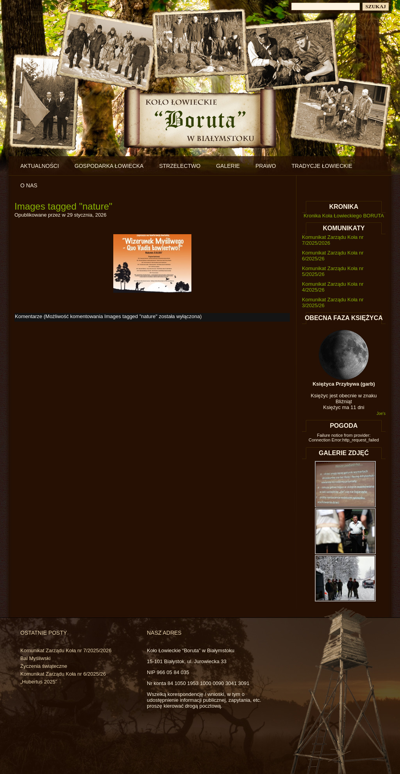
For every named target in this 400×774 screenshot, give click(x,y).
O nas (29, 185)
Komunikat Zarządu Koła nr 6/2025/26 (63, 674)
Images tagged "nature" (63, 206)
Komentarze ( (107, 316)
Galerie (228, 166)
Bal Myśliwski (35, 658)
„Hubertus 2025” (38, 682)
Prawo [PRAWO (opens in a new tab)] (265, 166)
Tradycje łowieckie (321, 166)
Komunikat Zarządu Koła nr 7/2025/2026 (65, 650)
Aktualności (39, 166)
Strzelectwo (179, 166)
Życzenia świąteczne (43, 666)
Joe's (381, 413)
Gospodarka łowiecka (109, 166)
